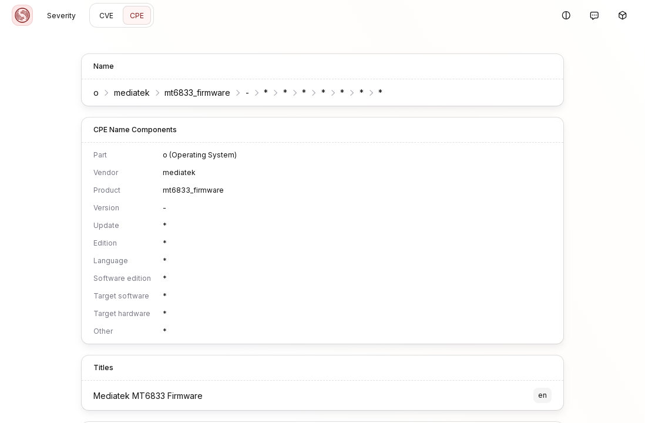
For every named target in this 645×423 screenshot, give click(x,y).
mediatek (132, 93)
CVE (106, 15)
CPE (137, 15)
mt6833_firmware (197, 93)
